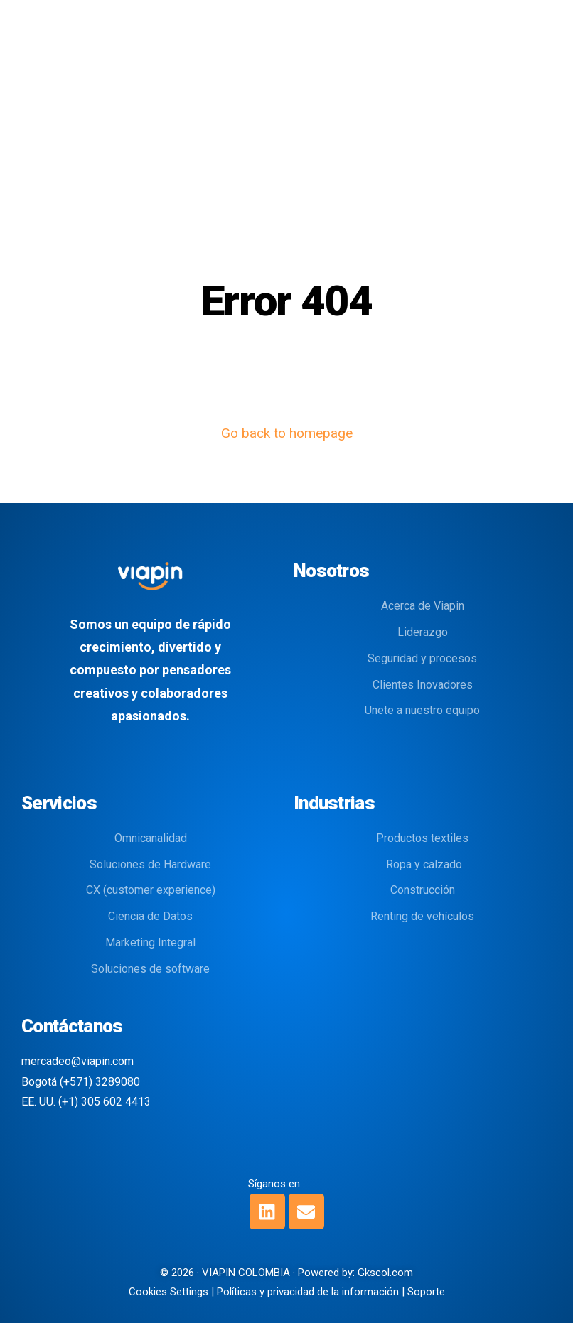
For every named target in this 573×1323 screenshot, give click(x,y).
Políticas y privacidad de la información (308, 1291)
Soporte (426, 1291)
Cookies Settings (168, 1291)
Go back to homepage (287, 433)
